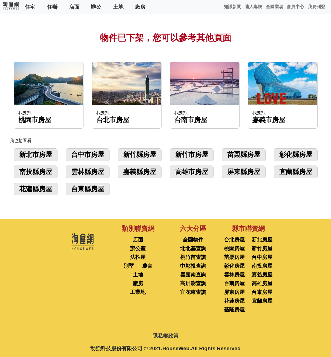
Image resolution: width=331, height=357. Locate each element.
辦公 (96, 7)
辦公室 (138, 248)
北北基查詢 (193, 248)
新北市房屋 (35, 154)
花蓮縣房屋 (35, 189)
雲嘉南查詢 (193, 275)
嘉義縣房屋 (139, 171)
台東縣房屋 (87, 189)
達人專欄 (253, 6)
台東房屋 (262, 292)
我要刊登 (316, 6)
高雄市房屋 (191, 171)
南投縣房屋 (35, 171)
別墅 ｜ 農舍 (137, 266)
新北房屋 (262, 240)
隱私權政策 (165, 336)
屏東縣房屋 (243, 171)
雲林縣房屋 (87, 171)
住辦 (52, 7)
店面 (74, 7)
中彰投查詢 (193, 266)
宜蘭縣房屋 (295, 171)
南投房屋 (262, 266)
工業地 (138, 292)
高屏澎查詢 (193, 283)
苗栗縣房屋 (243, 154)
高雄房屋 (262, 283)
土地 (118, 7)
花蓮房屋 (234, 301)
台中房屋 (262, 257)
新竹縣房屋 (139, 154)
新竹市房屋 (191, 154)
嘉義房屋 (262, 275)
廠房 (140, 7)
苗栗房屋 (234, 257)
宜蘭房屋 (262, 301)
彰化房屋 (234, 266)
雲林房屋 (234, 275)
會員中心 (295, 6)
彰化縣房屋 (295, 154)
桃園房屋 (234, 248)
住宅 (30, 7)
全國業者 (274, 6)
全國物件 (193, 240)
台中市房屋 (87, 154)
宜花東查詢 (193, 292)
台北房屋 (234, 240)
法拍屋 (138, 257)
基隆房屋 (234, 309)
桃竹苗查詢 (193, 257)
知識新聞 (232, 6)
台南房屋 (234, 283)
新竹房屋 (262, 248)
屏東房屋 (234, 292)
